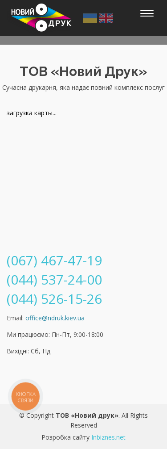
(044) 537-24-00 (54, 279)
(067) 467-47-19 (54, 260)
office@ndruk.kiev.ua (55, 318)
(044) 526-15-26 (54, 299)
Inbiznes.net (108, 437)
